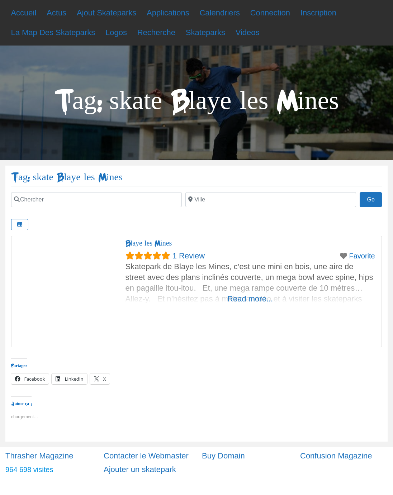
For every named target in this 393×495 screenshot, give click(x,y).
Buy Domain (223, 455)
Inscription (318, 12)
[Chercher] (96, 199)
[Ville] (270, 199)
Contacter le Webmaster (146, 455)
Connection (270, 12)
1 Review (188, 255)
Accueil (23, 12)
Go (374, 199)
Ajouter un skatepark (140, 469)
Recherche (156, 32)
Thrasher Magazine (39, 455)
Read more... (250, 298)
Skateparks (205, 32)
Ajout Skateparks (106, 12)
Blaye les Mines (149, 243)
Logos (116, 32)
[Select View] (19, 224)
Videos (248, 32)
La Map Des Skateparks (53, 32)
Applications (168, 12)
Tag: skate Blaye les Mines (67, 177)
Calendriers (219, 12)
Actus (56, 12)
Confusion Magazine (336, 455)
